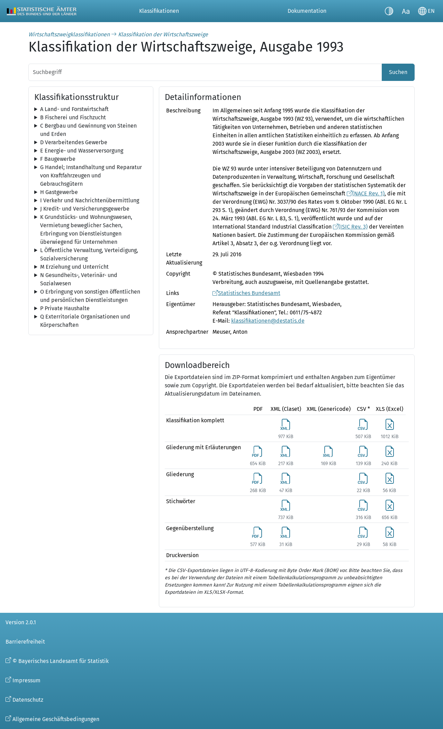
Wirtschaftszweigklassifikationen (69, 34)
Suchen (398, 72)
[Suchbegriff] (205, 72)
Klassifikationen (159, 11)
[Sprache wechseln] (426, 11)
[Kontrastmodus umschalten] (389, 11)
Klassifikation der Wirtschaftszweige (163, 34)
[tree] (90, 109)
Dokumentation (307, 11)
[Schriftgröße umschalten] (405, 11)
